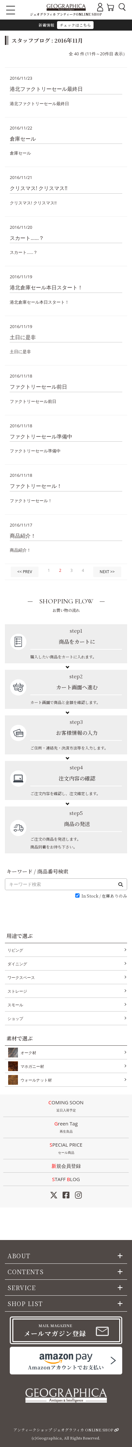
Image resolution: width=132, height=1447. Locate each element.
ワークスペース (21, 977)
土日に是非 (23, 337)
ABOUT (18, 1255)
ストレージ (17, 991)
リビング (15, 950)
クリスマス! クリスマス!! (38, 188)
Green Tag (66, 1127)
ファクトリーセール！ (36, 485)
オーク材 (27, 1052)
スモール (15, 1005)
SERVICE (21, 1287)
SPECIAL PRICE (66, 1148)
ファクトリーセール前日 (38, 386)
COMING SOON (66, 1106)
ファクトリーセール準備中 (41, 436)
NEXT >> (107, 571)
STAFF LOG (66, 1179)
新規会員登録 (66, 1166)
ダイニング (17, 964)
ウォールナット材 (35, 1080)
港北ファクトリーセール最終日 (46, 88)
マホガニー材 (31, 1066)
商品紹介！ (23, 535)
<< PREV (24, 571)
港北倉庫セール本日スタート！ (46, 287)
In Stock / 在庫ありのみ (104, 896)
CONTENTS (25, 1271)
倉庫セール (23, 138)
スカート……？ (27, 237)
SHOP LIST (25, 1303)
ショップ (15, 1018)
